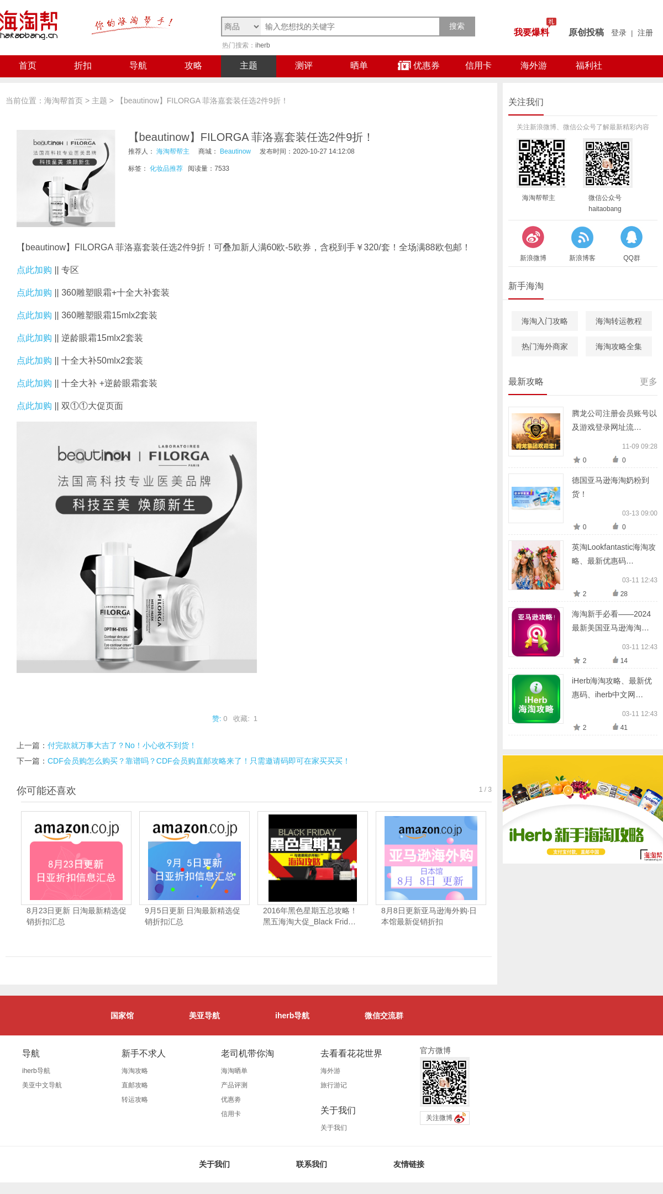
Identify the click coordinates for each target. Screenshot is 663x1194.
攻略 (193, 65)
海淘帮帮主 (173, 151)
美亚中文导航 (42, 1085)
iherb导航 (292, 1015)
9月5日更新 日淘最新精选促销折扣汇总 (192, 916)
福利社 (589, 65)
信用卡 (478, 65)
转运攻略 (135, 1099)
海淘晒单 (234, 1071)
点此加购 (34, 270)
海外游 (533, 65)
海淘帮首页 (63, 100)
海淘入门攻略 (545, 321)
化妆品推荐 (166, 168)
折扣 (83, 65)
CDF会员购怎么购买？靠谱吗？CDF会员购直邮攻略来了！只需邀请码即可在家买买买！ (199, 760)
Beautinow (235, 151)
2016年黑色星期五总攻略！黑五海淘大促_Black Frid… (310, 916)
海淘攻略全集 (619, 346)
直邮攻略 (135, 1085)
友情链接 (408, 1164)
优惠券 (419, 65)
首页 (27, 65)
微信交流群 (384, 1015)
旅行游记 (333, 1085)
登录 (619, 32)
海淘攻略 (135, 1071)
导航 (138, 65)
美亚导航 (204, 1015)
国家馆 (122, 1015)
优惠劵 (231, 1099)
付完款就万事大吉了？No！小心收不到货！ (122, 745)
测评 (304, 65)
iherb (262, 45)
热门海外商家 (545, 346)
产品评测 (234, 1085)
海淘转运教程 (619, 321)
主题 (248, 65)
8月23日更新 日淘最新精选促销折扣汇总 (77, 916)
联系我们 (311, 1164)
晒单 (359, 65)
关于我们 (333, 1128)
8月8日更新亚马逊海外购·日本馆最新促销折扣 (429, 916)
